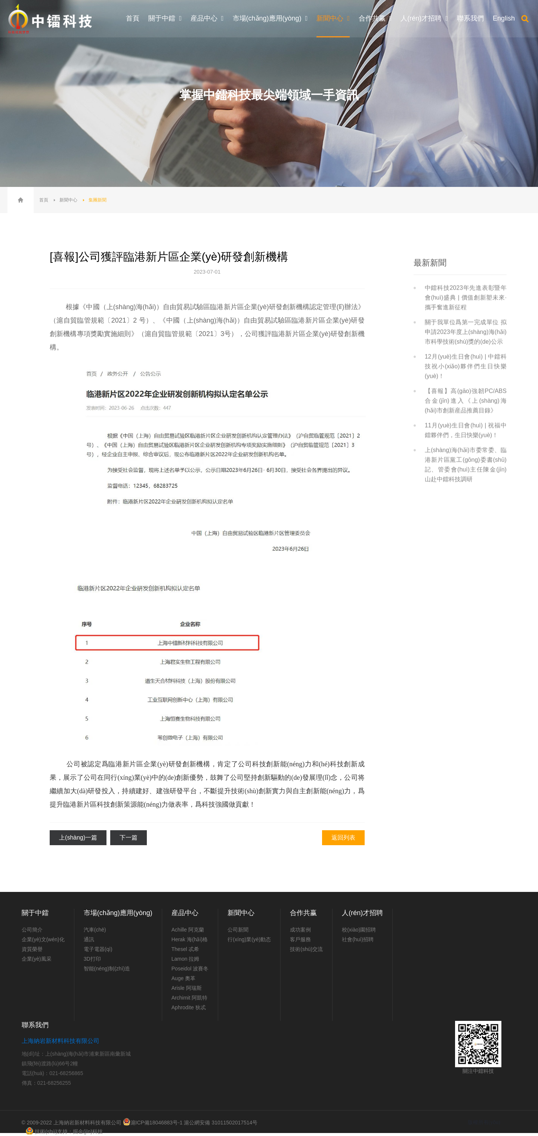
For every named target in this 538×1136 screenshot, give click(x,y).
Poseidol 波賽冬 (190, 969)
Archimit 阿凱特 (189, 998)
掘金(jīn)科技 (88, 1132)
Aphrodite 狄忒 (188, 1007)
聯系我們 (35, 1025)
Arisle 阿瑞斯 (186, 988)
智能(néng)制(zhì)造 (107, 969)
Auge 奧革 (183, 978)
